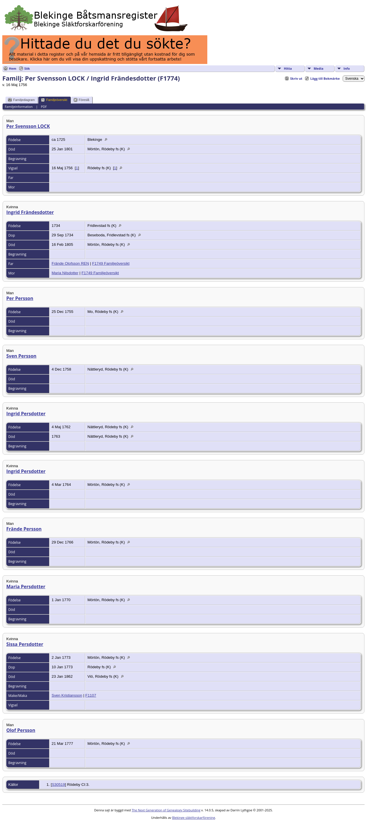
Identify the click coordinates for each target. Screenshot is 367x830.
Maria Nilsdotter (65, 273)
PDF (44, 106)
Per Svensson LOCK (28, 126)
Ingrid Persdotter (26, 413)
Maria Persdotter (25, 586)
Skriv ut (296, 78)
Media (318, 68)
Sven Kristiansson (67, 695)
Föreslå (81, 100)
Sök (27, 68)
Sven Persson (21, 356)
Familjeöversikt (54, 100)
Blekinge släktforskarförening (193, 817)
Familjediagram (21, 100)
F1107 (90, 695)
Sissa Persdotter (24, 644)
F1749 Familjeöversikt (110, 263)
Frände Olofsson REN (70, 263)
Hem (12, 68)
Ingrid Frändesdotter (30, 212)
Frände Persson (24, 529)
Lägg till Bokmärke (325, 78)
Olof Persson (20, 730)
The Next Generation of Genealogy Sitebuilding (166, 810)
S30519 (58, 784)
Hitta (288, 68)
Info (346, 68)
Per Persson (19, 298)
